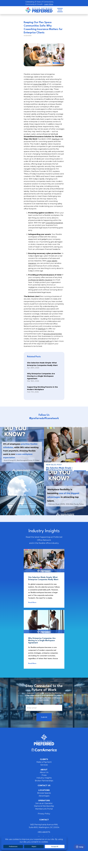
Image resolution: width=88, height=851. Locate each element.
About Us (44, 772)
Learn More (48, 4)
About (44, 770)
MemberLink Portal (44, 809)
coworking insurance (54, 223)
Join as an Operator (44, 803)
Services (44, 765)
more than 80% (39, 84)
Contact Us (44, 785)
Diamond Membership (44, 806)
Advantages (44, 796)
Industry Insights (44, 778)
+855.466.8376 (44, 832)
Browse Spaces (44, 793)
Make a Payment (44, 762)
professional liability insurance (40, 280)
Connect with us (45, 341)
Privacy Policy (44, 814)
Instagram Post (22, 449)
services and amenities (53, 334)
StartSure (56, 139)
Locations (44, 790)
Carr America (44, 749)
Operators (44, 800)
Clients (44, 759)
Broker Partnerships (44, 781)
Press (44, 775)
